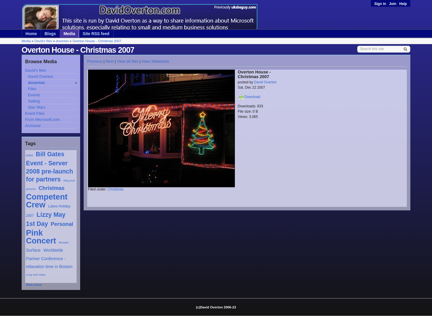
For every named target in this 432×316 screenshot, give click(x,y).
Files (32, 89)
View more (34, 284)
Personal (62, 224)
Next (110, 61)
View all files (128, 61)
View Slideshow (155, 61)
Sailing (34, 101)
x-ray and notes (36, 274)
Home (31, 33)
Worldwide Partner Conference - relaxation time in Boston (49, 258)
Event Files (34, 113)
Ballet (29, 155)
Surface (33, 250)
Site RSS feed (96, 33)
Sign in (380, 4)
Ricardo (63, 242)
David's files (43, 41)
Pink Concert (41, 236)
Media (69, 33)
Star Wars (36, 107)
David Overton (40, 76)
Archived (32, 125)
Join (392, 4)
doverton (62, 41)
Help (403, 4)
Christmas (52, 188)
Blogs (50, 33)
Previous (94, 61)
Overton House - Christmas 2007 (97, 41)
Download (252, 97)
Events (34, 95)
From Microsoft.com (42, 119)
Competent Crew (47, 200)
